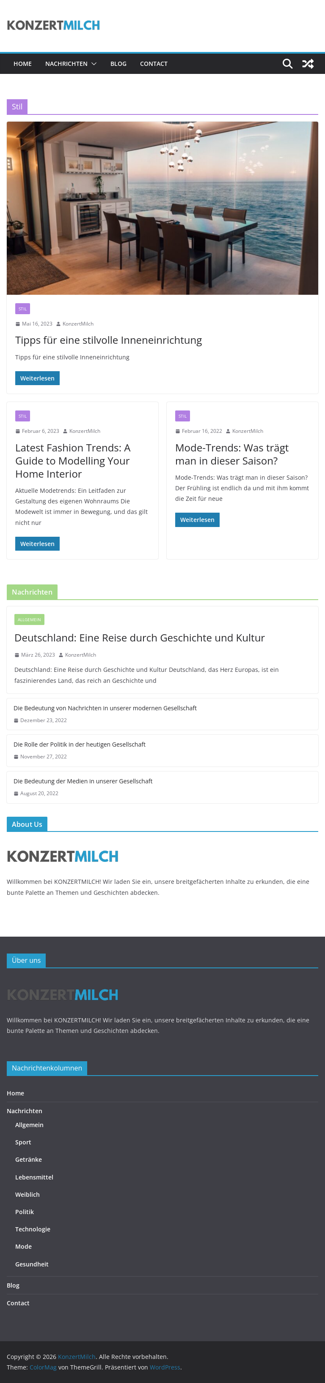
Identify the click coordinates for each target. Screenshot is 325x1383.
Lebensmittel (34, 1177)
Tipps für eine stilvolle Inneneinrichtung (108, 340)
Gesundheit (32, 1264)
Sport (23, 1142)
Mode (23, 1246)
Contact (154, 64)
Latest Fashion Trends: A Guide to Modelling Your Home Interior (73, 460)
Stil (23, 309)
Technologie (32, 1229)
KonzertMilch (78, 323)
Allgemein (29, 619)
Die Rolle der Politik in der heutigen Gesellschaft (80, 744)
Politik (24, 1212)
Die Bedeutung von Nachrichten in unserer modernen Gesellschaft (105, 708)
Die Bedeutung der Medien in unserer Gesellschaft (83, 781)
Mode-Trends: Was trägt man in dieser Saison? (232, 453)
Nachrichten (66, 64)
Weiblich (27, 1194)
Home (23, 64)
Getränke (28, 1159)
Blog (118, 64)
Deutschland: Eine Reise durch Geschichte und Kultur (139, 637)
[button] (92, 64)
